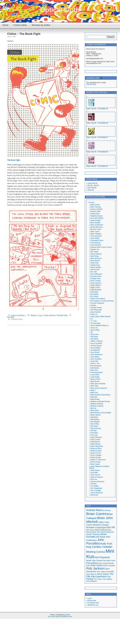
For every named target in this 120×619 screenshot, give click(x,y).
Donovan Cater (96, 276)
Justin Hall (94, 361)
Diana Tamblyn (96, 267)
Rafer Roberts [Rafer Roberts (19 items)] (97, 565)
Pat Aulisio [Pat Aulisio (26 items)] (92, 563)
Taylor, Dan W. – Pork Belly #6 (97, 152)
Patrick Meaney (96, 437)
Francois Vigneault (97, 303)
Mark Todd (94, 386)
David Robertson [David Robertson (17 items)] (107, 532)
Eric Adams (95, 294)
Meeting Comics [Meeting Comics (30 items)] (95, 551)
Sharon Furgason (97, 477)
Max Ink (93, 408)
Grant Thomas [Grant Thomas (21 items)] (93, 534)
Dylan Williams (96, 285)
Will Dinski (94, 495)
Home (5, 25)
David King (94, 263)
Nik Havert (94, 426)
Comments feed (93, 603)
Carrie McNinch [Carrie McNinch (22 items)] (93, 525)
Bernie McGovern (97, 227)
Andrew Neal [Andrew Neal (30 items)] (93, 510)
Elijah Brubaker (96, 290)
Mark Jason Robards (98, 383)
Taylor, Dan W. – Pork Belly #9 (97, 109)
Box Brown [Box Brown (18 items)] (106, 510)
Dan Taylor (94, 252)
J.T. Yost (93, 321)
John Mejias (95, 357)
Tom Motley (95, 486)
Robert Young (95, 462)
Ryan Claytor (95, 464)
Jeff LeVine (95, 334)
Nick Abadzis (95, 422)
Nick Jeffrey (95, 424)
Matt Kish (94, 397)
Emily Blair (94, 292)
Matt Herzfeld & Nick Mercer (101, 395)
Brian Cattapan (96, 234)
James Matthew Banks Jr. (100, 325)
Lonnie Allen (95, 375)
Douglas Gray (95, 278)
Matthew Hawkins (97, 404)
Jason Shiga (95, 330)
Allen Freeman (96, 207)
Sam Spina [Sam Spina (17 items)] (101, 572)
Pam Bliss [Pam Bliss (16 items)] (106, 560)
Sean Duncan (95, 475)
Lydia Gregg (95, 377)
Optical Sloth (60, 9)
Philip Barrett (95, 442)
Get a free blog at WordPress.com (60, 616)
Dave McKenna (96, 258)
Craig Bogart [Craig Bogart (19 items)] (100, 527)
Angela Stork (95, 214)
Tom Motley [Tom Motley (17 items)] (107, 579)
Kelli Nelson (95, 368)
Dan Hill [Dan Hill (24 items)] (111, 527)
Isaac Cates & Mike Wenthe (100, 316)
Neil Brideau (95, 419)
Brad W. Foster (96, 229)
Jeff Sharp (94, 337)
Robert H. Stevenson (98, 460)
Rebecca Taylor (96, 451)
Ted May (94, 484)
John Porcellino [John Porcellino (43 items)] (95, 541)
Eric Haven (94, 296)
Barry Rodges (95, 222)
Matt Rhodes (95, 399)
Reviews (34, 315)
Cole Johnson (95, 243)
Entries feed (92, 600)
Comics (91, 202)
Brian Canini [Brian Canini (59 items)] (96, 514)
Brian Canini (95, 231)
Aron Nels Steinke (97, 218)
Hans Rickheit (95, 312)
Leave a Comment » (18, 315)
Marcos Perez (95, 379)
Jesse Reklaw (95, 348)
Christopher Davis (97, 240)
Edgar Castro (95, 287)
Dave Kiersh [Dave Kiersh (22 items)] (101, 530)
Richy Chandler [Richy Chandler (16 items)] (109, 565)
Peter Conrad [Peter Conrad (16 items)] (103, 563)
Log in (90, 598)
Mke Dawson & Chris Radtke (101, 413)
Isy (92, 319)
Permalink (10, 317)
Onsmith (93, 430)
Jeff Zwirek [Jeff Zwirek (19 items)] (100, 537)
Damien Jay (95, 249)
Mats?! (93, 390)
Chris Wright (95, 238)
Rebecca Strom (96, 448)
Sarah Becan (95, 470)
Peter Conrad (95, 439)
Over (92, 188)
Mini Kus (52, 315)
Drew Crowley (95, 281)
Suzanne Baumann (97, 481)
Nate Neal (94, 417)
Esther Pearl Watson (98, 299)
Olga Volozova (96, 428)
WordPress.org (93, 605)
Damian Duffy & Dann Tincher (101, 247)
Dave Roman (95, 260)
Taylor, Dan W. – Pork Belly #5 (97, 166)
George (93, 305)
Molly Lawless (95, 415)
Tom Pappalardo (96, 488)
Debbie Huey (95, 265)
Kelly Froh (94, 370)
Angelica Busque (97, 216)
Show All (91, 190)
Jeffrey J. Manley (97, 341)
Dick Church (95, 269)
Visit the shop (91, 84)
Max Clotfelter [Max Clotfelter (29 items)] (104, 546)
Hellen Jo (94, 314)
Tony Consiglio (96, 490)
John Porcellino (96, 359)
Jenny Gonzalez (96, 343)
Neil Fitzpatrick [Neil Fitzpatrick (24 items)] (102, 557)
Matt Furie (94, 392)
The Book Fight (13, 160)
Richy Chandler (96, 455)
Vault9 (67, 615)
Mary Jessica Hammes (99, 388)
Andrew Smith (95, 211)
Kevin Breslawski (97, 372)
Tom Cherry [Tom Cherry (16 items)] (98, 579)
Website (10, 41)
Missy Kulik (95, 410)
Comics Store (20, 25)
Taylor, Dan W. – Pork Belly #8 (97, 123)
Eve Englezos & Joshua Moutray (102, 301)
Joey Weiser (95, 352)
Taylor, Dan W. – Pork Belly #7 (97, 137)
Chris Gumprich (96, 236)
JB (91, 332)
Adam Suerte (95, 205)
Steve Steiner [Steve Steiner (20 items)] (103, 574)
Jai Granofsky (95, 323)
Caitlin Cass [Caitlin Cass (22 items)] (103, 522)
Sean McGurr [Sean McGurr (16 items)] (91, 574)
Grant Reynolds (96, 310)
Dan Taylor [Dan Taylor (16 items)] (90, 530)
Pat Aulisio (94, 433)
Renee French (96, 453)
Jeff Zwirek (94, 339)
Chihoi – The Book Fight (23, 33)
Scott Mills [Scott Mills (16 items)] (110, 572)
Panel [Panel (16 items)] (113, 560)
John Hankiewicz (97, 354)
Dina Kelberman (96, 274)
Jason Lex (94, 328)
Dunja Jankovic (96, 283)
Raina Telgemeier (97, 446)
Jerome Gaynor (96, 345)
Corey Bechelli (96, 245)
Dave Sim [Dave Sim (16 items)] (96, 532)
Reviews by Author (41, 25)
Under (92, 183)
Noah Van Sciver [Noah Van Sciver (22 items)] (94, 560)
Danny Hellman (96, 254)
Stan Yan (94, 479)
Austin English (96, 220)
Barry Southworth (97, 225)
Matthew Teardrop (97, 406)
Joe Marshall (95, 350)
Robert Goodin (96, 457)
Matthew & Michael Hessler (100, 401)
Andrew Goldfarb (97, 209)
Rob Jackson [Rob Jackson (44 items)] (95, 568)
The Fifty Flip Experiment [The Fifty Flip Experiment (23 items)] (99, 575)
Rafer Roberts (95, 444)
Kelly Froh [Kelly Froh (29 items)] (106, 543)
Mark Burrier (95, 381)
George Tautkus (96, 307)
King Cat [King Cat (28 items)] (91, 547)
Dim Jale (94, 272)
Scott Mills (94, 472)
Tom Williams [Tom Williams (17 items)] (91, 581)
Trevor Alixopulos (97, 493)
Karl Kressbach (96, 366)
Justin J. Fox (95, 363)
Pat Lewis (94, 435)
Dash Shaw (95, 256)
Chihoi (46, 315)
